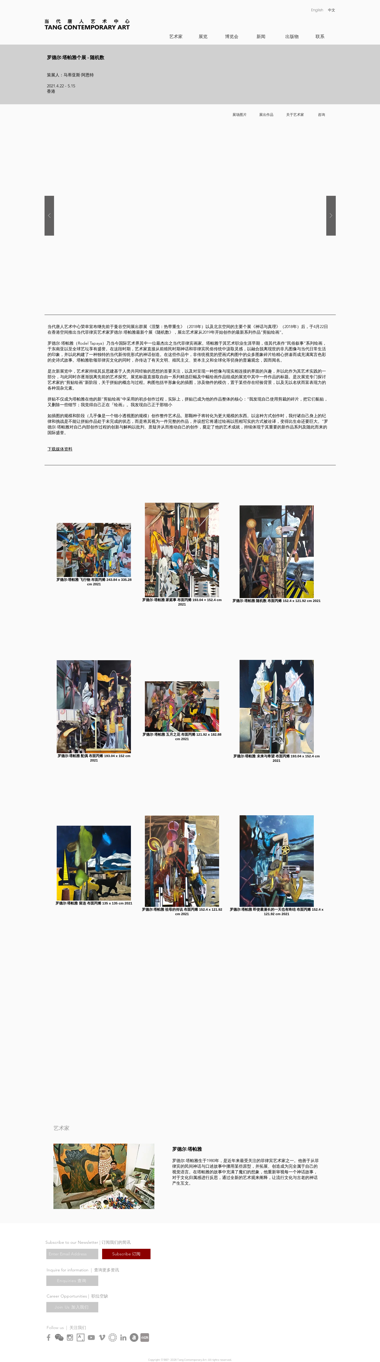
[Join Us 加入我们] (72, 1307)
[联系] (320, 36)
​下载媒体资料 (60, 449)
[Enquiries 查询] (72, 1281)
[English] (317, 10)
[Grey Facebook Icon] (48, 1337)
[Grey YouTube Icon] (91, 1337)
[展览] (203, 36)
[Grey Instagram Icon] (70, 1337)
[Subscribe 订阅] (126, 1254)
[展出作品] (266, 115)
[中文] (331, 10)
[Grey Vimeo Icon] (102, 1337)
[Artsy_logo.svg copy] (80, 1337)
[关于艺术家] (295, 115)
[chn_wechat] (59, 1337)
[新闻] (261, 36)
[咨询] (321, 115)
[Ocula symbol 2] (112, 1337)
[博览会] (232, 36)
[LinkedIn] (123, 1337)
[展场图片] (239, 115)
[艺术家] (176, 36)
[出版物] (292, 36)
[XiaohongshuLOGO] (144, 1337)
